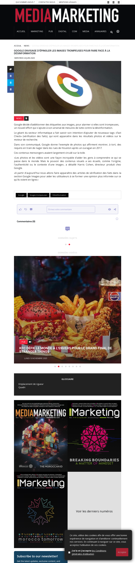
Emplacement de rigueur (31, 383)
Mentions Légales (68, 2)
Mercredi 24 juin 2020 (24, 58)
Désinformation (59, 195)
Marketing (37, 31)
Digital (62, 31)
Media (85, 31)
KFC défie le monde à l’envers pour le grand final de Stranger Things (65, 349)
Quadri (21, 387)
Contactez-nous (47, 2)
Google (21, 195)
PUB (51, 31)
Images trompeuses (38, 195)
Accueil (21, 31)
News (26, 46)
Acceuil (17, 46)
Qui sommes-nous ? (25, 2)
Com (74, 31)
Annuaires (100, 31)
